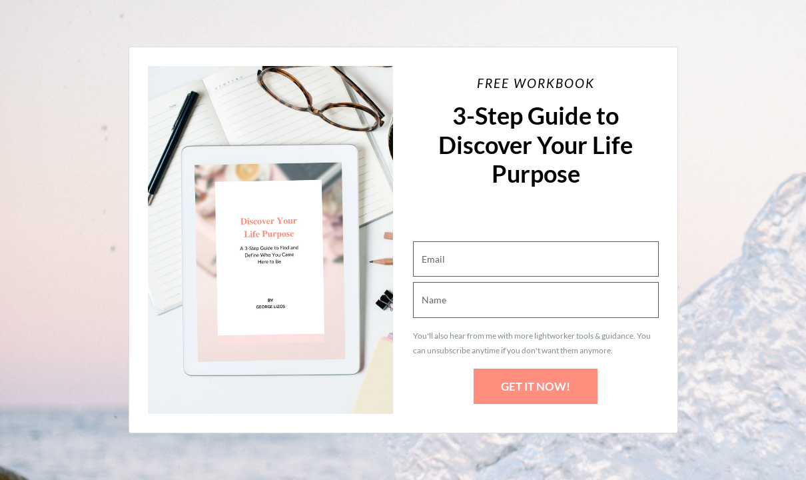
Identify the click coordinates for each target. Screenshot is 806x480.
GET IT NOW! (535, 386)
